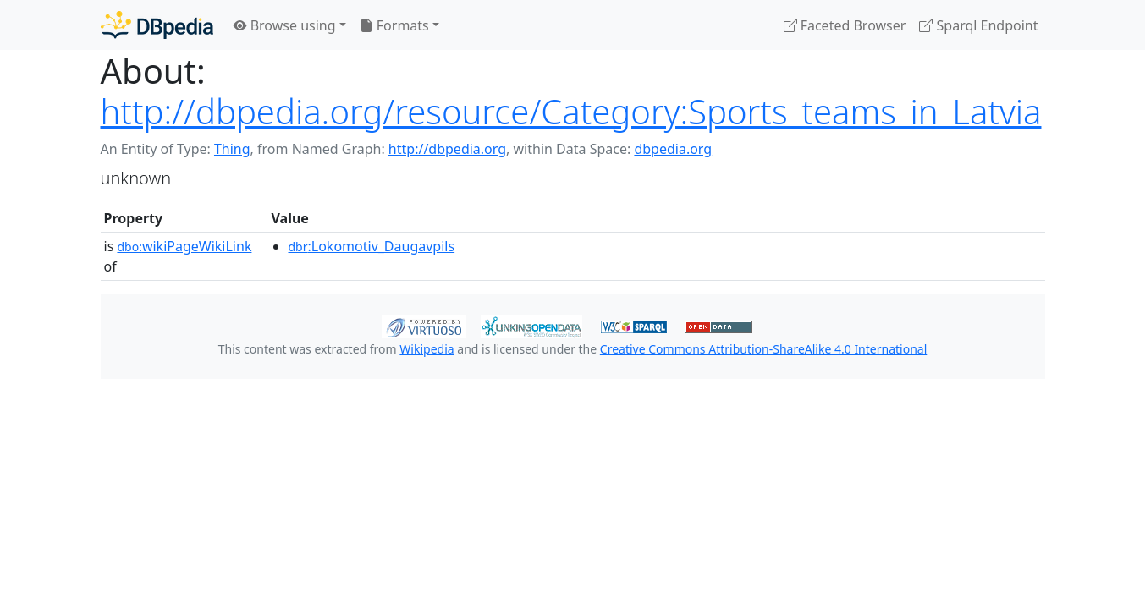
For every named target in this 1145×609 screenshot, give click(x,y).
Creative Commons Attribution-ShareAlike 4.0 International (763, 349)
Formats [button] (394, 25)
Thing (232, 149)
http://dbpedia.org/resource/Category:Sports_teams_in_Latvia (571, 111)
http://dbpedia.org (447, 149)
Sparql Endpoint (978, 25)
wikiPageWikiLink (184, 246)
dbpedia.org (673, 149)
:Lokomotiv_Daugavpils (372, 246)
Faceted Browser (845, 25)
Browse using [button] (285, 25)
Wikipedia (426, 349)
